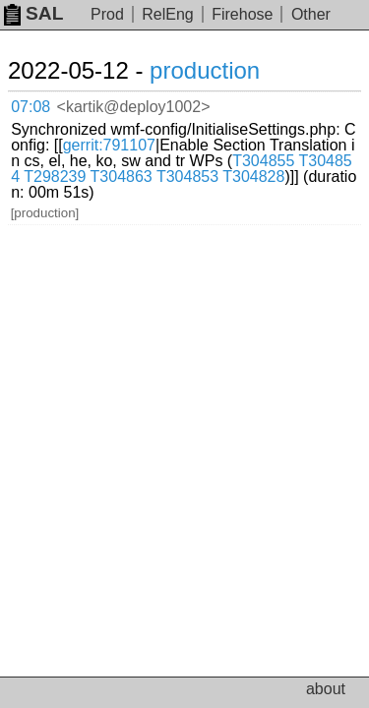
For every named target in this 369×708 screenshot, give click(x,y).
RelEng (167, 14)
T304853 (187, 176)
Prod (107, 14)
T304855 (263, 160)
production (205, 70)
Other (311, 14)
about (325, 688)
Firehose (242, 14)
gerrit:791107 (109, 145)
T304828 (253, 176)
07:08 (30, 106)
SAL (33, 13)
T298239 (55, 176)
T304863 (122, 176)
